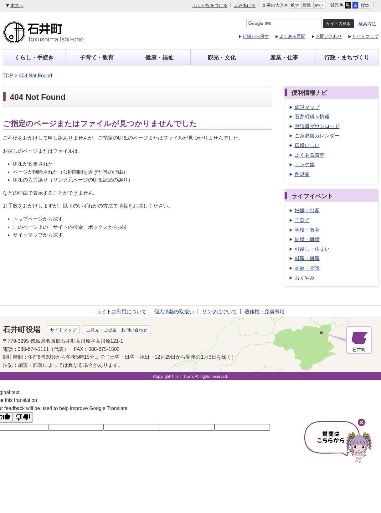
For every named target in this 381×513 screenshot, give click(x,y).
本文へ (16, 5)
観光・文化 (222, 57)
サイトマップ (365, 36)
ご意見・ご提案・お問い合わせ (116, 329)
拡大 (295, 5)
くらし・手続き (34, 57)
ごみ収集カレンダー (317, 135)
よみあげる (245, 5)
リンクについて (219, 311)
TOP (8, 75)
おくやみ (305, 277)
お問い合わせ (329, 36)
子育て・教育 (97, 57)
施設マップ (307, 107)
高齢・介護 (307, 268)
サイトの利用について (121, 311)
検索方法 (367, 23)
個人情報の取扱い (174, 311)
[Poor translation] (23, 417)
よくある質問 (292, 36)
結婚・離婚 (307, 239)
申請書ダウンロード (317, 126)
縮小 (318, 5)
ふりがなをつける (210, 5)
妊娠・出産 (307, 210)
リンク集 (305, 164)
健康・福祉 (159, 57)
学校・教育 (307, 230)
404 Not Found (35, 75)
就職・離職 (307, 258)
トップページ (28, 219)
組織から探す (256, 36)
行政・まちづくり (346, 57)
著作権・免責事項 (265, 311)
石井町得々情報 (312, 116)
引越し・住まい (312, 249)
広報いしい (307, 145)
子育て (302, 220)
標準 (306, 5)
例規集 (302, 174)
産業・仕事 (284, 57)
